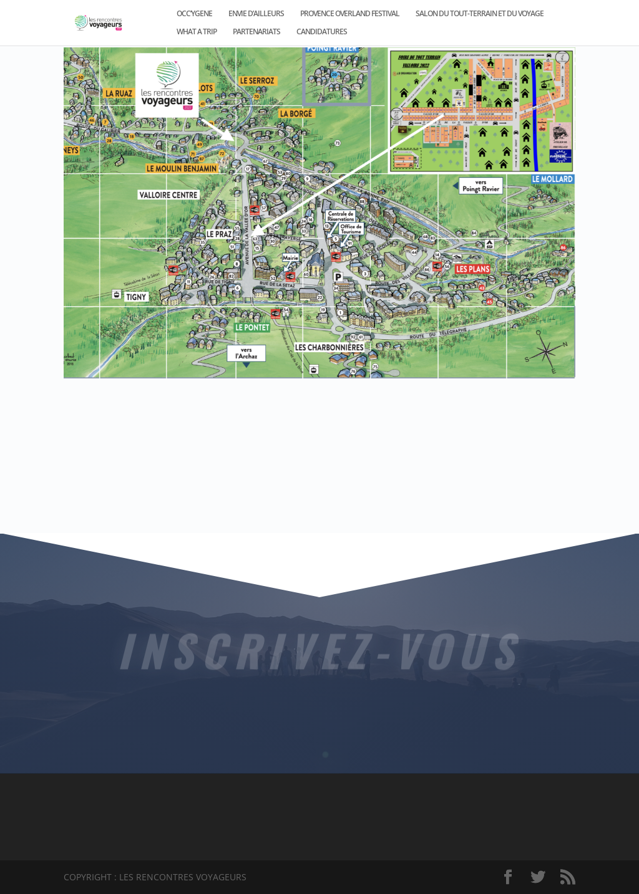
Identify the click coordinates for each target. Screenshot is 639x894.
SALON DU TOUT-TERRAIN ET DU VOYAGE (480, 14)
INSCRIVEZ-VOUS (319, 647)
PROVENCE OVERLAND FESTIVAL (349, 14)
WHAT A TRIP (197, 32)
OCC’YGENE (194, 14)
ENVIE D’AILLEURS (256, 14)
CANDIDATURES (321, 32)
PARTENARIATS (256, 32)
